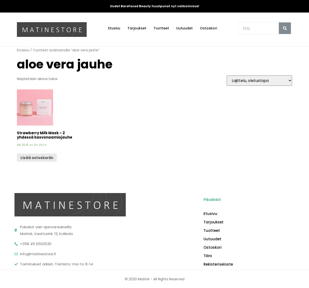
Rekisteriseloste (218, 264)
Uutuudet (184, 28)
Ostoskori (208, 28)
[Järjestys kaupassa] (259, 80)
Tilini (208, 256)
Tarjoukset (136, 28)
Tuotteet (161, 28)
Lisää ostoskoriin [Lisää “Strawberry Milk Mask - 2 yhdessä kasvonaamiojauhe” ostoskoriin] (37, 157)
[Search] (285, 28)
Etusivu (114, 28)
